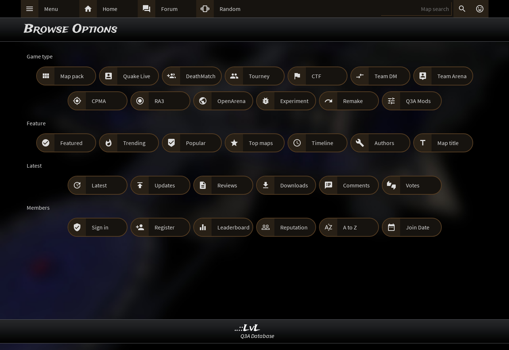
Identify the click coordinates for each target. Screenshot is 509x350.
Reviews (227, 185)
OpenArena (231, 100)
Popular (196, 143)
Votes (412, 185)
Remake (353, 100)
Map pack (72, 76)
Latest (99, 185)
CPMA (99, 100)
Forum (169, 8)
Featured (71, 143)
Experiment (294, 100)
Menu (51, 8)
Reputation (294, 227)
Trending (134, 143)
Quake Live (136, 76)
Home (110, 8)
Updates (165, 185)
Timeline (322, 143)
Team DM (386, 76)
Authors (384, 143)
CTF (316, 76)
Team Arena (452, 76)
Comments (356, 185)
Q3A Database (257, 335)
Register (165, 227)
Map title (448, 143)
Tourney (259, 76)
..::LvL (247, 328)
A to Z (350, 227)
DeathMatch (201, 76)
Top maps (261, 143)
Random (230, 8)
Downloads (294, 185)
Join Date (417, 227)
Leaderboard (233, 227)
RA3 (159, 100)
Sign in (100, 227)
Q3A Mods (418, 100)
